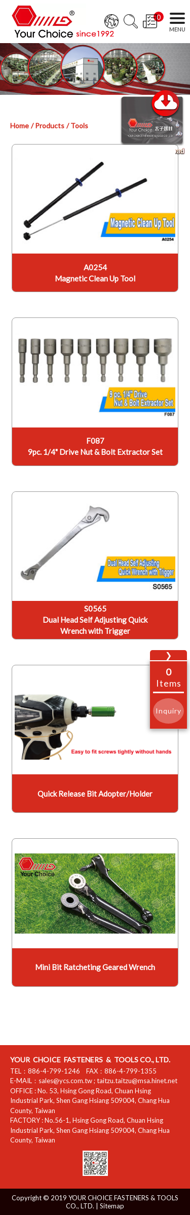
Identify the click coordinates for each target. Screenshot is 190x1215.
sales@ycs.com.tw (65, 1081)
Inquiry (168, 710)
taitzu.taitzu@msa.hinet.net (137, 1081)
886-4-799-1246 (54, 1071)
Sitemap (112, 1206)
